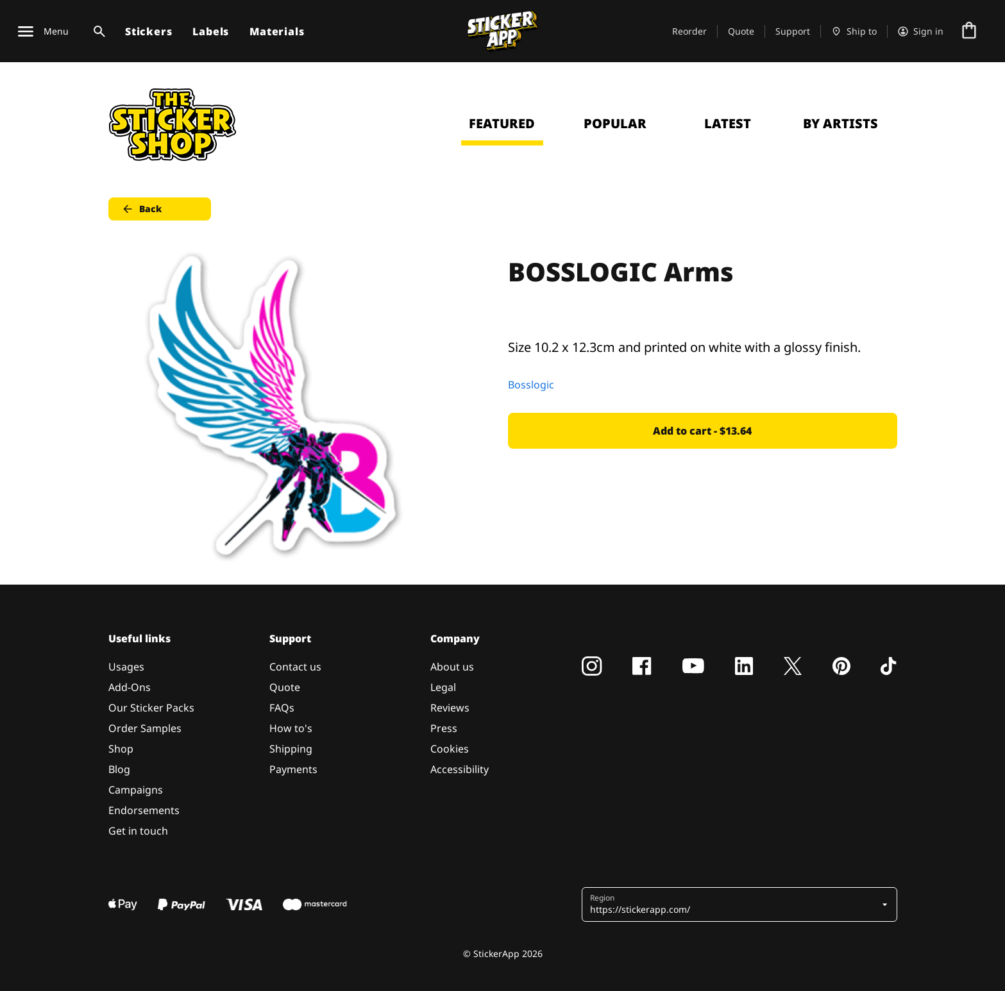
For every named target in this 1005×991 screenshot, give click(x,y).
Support (792, 31)
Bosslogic (531, 385)
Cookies (449, 749)
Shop (120, 749)
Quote (741, 31)
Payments (293, 769)
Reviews (449, 708)
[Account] (920, 31)
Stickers (148, 31)
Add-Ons (129, 687)
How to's (290, 728)
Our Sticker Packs (151, 708)
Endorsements (144, 810)
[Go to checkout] (969, 31)
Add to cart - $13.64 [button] (702, 431)
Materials (276, 31)
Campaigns (135, 790)
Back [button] (141, 209)
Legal (443, 687)
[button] (734, 904)
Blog (119, 769)
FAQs (281, 708)
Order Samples (145, 728)
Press (443, 728)
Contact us (295, 667)
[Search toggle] (97, 31)
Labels (210, 31)
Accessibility (459, 769)
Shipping (290, 749)
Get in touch (138, 831)
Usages (126, 667)
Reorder (689, 31)
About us (452, 667)
